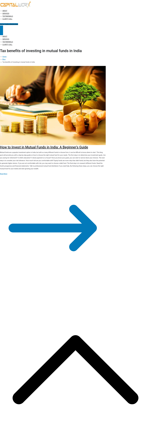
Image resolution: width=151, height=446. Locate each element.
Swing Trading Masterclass (9, 24)
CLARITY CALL (7, 19)
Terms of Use (57, 290)
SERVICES (5, 13)
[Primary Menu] (1, 28)
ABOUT (4, 11)
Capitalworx (16, 290)
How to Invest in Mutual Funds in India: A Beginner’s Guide (44, 147)
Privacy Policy (39, 290)
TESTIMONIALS (7, 16)
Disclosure (48, 290)
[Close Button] (1, 32)
